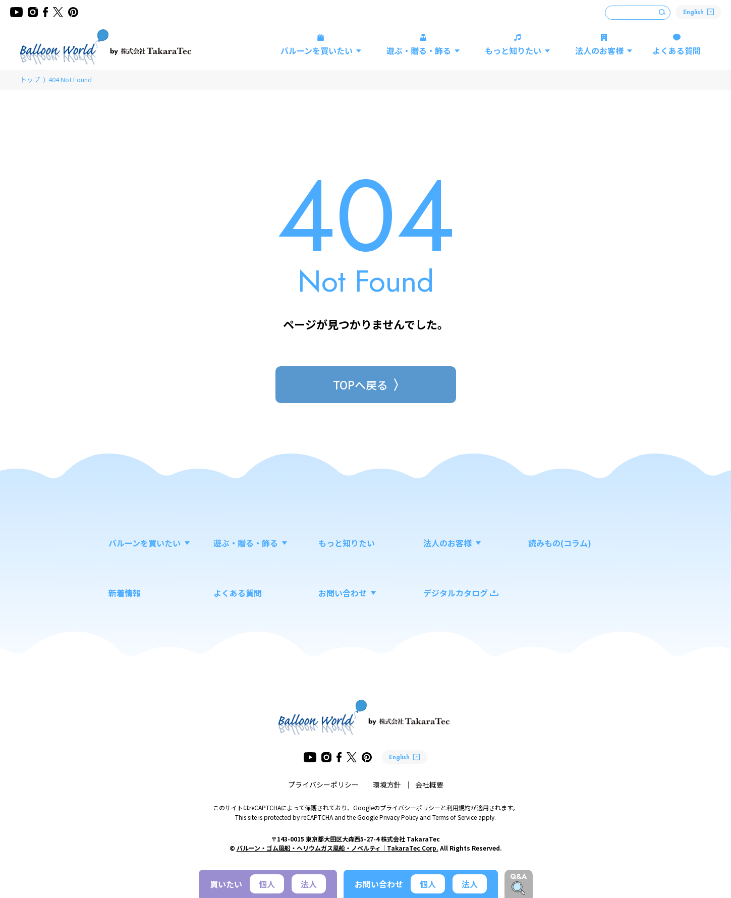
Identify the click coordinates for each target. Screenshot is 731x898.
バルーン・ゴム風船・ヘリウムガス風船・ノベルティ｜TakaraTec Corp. (337, 848)
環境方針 (387, 784)
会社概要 (429, 784)
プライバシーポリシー (323, 784)
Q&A (518, 876)
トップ (30, 79)
